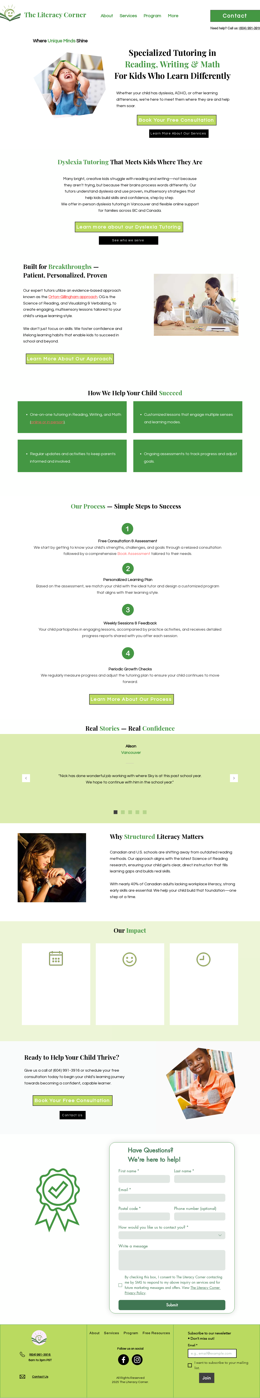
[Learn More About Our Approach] (70, 359)
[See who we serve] (128, 240)
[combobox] (172, 1235)
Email (125, 1189)
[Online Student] (137, 812)
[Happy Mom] (123, 812)
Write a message (133, 1245)
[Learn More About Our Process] (131, 699)
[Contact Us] (73, 1115)
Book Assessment (133, 554)
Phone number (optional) (195, 1208)
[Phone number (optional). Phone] (198, 1216)
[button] (106, 16)
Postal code (130, 1208)
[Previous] (26, 778)
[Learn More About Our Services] (179, 133)
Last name (184, 1170)
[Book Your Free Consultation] (177, 120)
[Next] (234, 778)
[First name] (143, 1179)
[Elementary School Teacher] (115, 812)
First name (129, 1170)
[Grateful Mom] (145, 812)
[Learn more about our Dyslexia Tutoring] (129, 227)
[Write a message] (172, 1260)
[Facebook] (123, 1359)
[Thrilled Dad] (130, 812)
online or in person (47, 422)
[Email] (171, 1198)
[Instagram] (137, 1359)
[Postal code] (143, 1216)
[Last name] (198, 1179)
